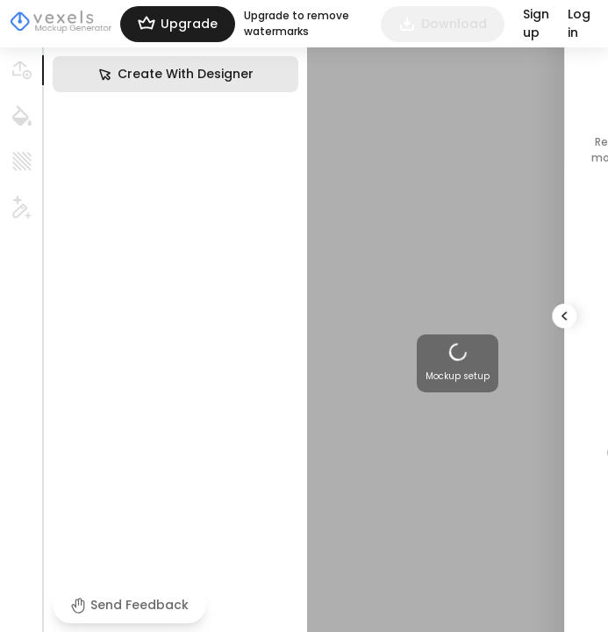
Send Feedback (129, 605)
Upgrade (178, 24)
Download (442, 24)
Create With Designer (175, 74)
